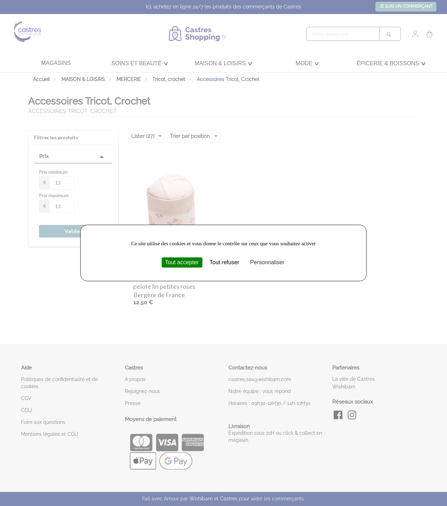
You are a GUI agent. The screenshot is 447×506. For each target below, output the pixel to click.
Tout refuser (224, 262)
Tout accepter (182, 262)
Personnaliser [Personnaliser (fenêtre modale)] (267, 262)
